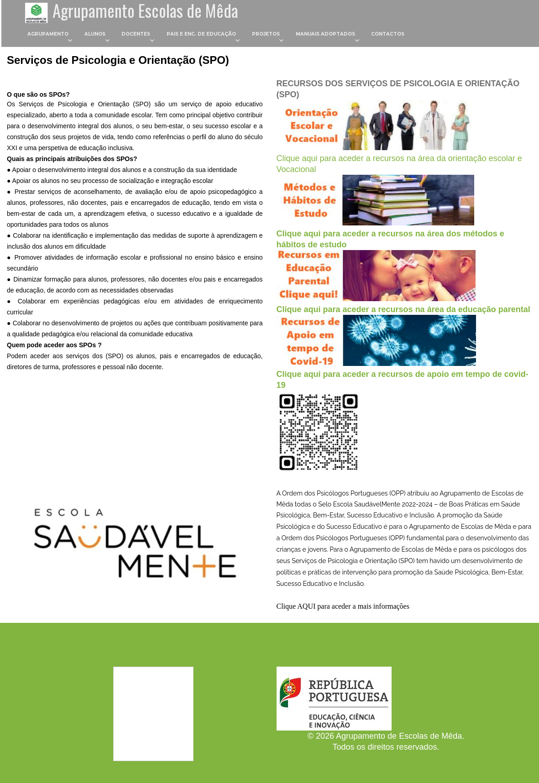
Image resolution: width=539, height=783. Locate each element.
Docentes (136, 36)
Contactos (388, 36)
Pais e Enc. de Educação (201, 36)
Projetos (266, 36)
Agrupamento (47, 36)
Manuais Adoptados (325, 36)
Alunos (94, 36)
